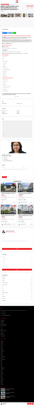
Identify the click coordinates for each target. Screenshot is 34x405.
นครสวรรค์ (2, 351)
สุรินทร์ (2, 375)
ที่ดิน (2, 286)
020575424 (5, 157)
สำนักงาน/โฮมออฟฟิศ (4, 292)
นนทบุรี (1, 352)
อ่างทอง (2, 377)
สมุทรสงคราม (2, 368)
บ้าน (2, 288)
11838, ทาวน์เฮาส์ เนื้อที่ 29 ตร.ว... (10, 388)
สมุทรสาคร (2, 369)
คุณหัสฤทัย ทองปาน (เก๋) (24, 202)
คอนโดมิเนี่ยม (3, 278)
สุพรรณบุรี (2, 373)
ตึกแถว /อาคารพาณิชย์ (5, 282)
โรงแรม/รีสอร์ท (4, 300)
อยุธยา (1, 376)
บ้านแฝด (3, 290)
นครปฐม (2, 348)
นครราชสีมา (2, 350)
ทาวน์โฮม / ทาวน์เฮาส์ (6, 4)
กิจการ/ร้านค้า (3, 276)
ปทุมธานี (2, 355)
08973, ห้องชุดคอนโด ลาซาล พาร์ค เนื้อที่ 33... (8, 216)
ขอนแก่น (2, 343)
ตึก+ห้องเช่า (3, 280)
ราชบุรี (1, 364)
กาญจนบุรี (2, 342)
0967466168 (5, 159)
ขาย (1, 4)
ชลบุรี (1, 346)
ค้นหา (17, 269)
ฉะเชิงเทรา (2, 344)
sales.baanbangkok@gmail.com (8, 160)
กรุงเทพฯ (2, 11)
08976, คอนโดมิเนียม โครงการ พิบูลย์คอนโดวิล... (25, 216)
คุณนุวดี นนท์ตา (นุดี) (23, 224)
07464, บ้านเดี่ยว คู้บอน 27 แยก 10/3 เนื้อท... (8, 194)
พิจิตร (1, 361)
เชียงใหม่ (2, 381)
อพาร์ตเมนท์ (3, 296)
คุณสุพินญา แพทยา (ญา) (6, 155)
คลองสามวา (22, 53)
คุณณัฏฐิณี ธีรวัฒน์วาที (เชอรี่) (7, 224)
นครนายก (2, 347)
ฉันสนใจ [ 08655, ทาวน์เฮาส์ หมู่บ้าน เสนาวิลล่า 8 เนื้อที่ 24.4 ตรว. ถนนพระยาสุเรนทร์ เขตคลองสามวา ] (17, 172)
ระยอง (1, 363)
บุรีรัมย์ (2, 354)
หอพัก (2, 294)
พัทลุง (1, 360)
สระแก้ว (2, 372)
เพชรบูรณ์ (2, 384)
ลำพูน (1, 365)
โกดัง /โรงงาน (4, 298)
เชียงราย (2, 380)
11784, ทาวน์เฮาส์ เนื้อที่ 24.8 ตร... (10, 392)
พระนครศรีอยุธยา (3, 359)
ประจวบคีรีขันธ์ (3, 356)
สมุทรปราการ (2, 367)
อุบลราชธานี (2, 379)
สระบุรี (1, 371)
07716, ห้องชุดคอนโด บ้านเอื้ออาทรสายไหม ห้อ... (25, 194)
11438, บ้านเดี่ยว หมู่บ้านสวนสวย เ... (10, 396)
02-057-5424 (4, 313)
